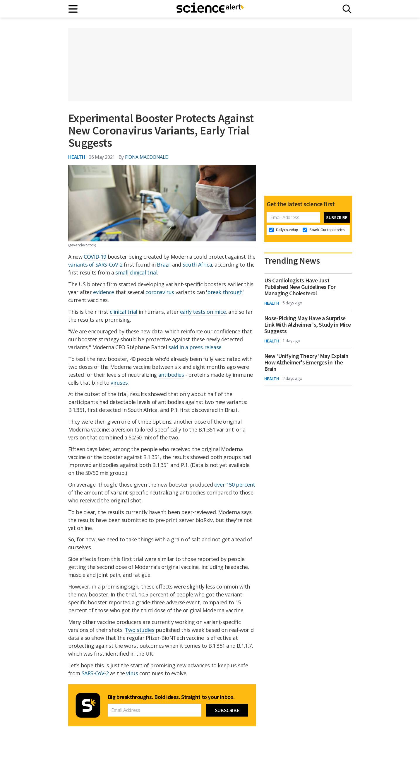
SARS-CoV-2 (95, 673)
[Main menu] (73, 9)
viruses (119, 382)
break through (225, 292)
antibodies (171, 374)
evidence (103, 292)
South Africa (197, 264)
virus (132, 673)
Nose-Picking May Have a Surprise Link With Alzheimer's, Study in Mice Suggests (307, 324)
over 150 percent (234, 484)
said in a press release (195, 347)
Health (76, 157)
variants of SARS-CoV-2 (95, 264)
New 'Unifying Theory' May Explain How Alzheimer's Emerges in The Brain (306, 362)
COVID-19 (95, 256)
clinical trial (123, 311)
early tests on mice (203, 311)
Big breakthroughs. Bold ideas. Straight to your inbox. (171, 697)
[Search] (347, 9)
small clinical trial (136, 272)
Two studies (140, 629)
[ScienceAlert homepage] (210, 9)
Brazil (164, 264)
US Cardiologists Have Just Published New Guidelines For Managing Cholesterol (300, 286)
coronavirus (159, 292)
